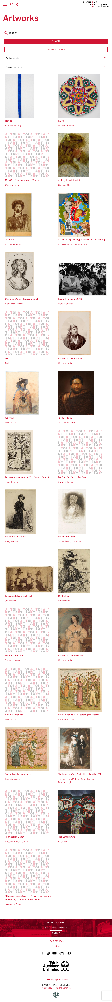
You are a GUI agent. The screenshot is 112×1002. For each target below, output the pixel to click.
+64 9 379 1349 (56, 941)
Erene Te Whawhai (14, 714)
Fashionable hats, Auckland (18, 596)
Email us (56, 946)
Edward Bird (77, 541)
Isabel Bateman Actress (16, 536)
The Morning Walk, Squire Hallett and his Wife (80, 774)
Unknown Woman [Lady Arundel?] (21, 299)
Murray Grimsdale (78, 244)
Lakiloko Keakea (66, 125)
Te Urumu (9, 239)
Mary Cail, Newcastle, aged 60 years (22, 180)
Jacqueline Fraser (13, 904)
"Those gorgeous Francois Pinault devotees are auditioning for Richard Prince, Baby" (28, 898)
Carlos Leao (10, 363)
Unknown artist (12, 185)
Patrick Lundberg (13, 125)
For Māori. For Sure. (14, 655)
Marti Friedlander (66, 303)
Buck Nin (62, 841)
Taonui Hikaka (65, 417)
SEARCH (56, 41)
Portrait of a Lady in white (70, 655)
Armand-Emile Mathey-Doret (71, 779)
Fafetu (61, 121)
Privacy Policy (46, 988)
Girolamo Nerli (65, 185)
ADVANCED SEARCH (56, 49)
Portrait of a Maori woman (70, 358)
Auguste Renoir (12, 482)
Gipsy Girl (9, 417)
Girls (7, 358)
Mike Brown (63, 244)
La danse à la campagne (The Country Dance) (27, 477)
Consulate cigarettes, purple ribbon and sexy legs (82, 239)
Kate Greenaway (66, 719)
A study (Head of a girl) (69, 180)
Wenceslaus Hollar (14, 303)
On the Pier (63, 596)
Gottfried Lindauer (66, 422)
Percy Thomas (11, 541)
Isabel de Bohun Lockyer (16, 841)
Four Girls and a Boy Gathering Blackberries (79, 714)
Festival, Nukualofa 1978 (70, 299)
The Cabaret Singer (14, 836)
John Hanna (10, 600)
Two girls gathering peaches (18, 774)
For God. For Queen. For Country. (74, 477)
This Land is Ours (66, 836)
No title (8, 121)
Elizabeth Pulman (13, 244)
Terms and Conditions (62, 988)
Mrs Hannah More (66, 536)
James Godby (64, 541)
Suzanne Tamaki (65, 482)
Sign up (56, 933)
